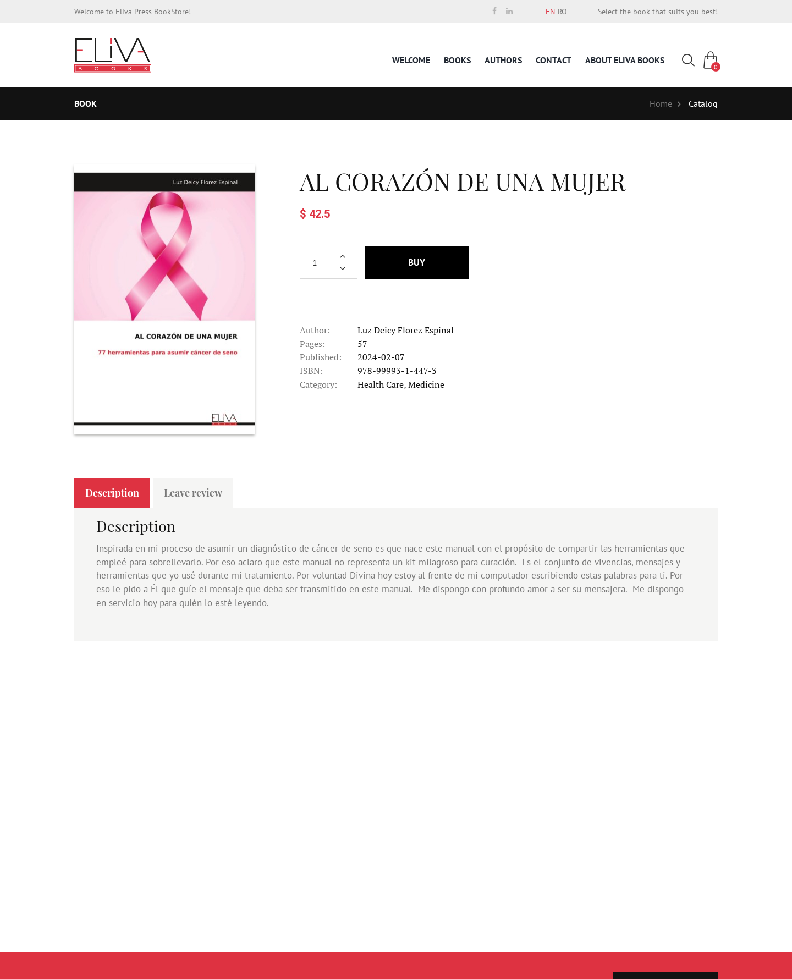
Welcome (411, 59)
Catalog (703, 103)
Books (457, 59)
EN (550, 11)
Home (661, 103)
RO (562, 11)
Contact (553, 59)
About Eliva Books (624, 59)
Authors (503, 59)
